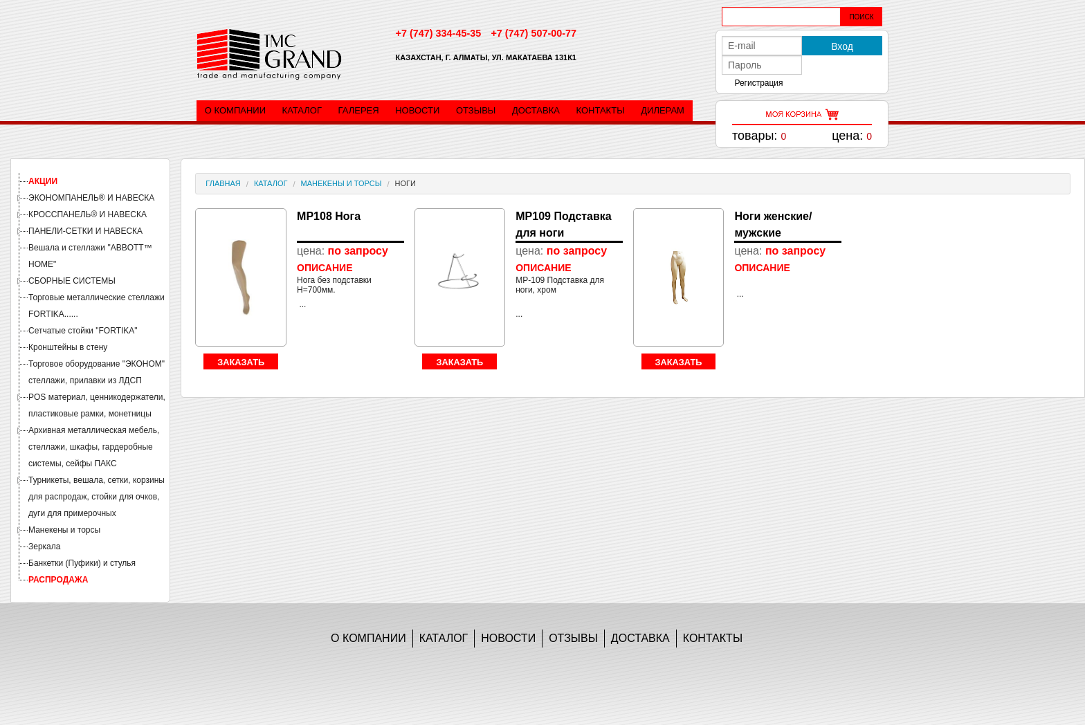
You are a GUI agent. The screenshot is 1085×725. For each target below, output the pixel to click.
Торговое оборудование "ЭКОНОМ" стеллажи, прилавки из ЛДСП (96, 372)
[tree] (90, 380)
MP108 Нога (329, 216)
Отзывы (475, 110)
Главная (223, 183)
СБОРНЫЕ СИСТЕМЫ (72, 281)
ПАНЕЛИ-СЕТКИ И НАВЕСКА (85, 231)
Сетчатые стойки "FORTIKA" (83, 331)
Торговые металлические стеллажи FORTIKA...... (96, 306)
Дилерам (662, 110)
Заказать (240, 362)
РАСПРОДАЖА (58, 580)
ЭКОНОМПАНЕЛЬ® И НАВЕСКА (91, 198)
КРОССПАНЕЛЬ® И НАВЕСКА (87, 214)
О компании (235, 110)
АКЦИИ (42, 181)
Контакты (600, 110)
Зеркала (44, 546)
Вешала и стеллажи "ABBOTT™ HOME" (90, 256)
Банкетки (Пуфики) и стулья (82, 563)
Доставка (536, 110)
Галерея (358, 110)
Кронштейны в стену (67, 347)
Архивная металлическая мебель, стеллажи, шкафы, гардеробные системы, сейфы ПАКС (93, 446)
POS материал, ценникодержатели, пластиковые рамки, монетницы (96, 405)
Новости (417, 110)
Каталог (302, 110)
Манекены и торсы (64, 530)
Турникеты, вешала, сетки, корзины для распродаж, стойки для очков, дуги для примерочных (96, 496)
